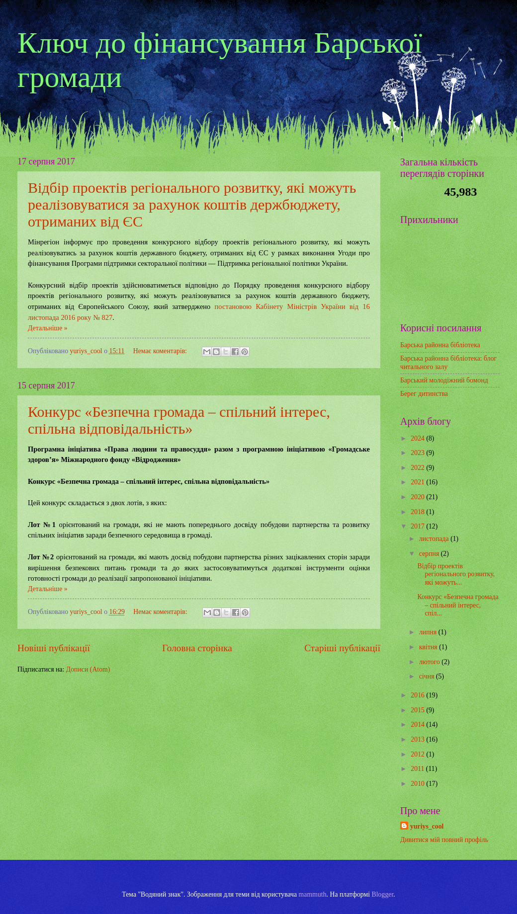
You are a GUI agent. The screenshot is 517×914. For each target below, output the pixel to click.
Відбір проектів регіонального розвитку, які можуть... (456, 574)
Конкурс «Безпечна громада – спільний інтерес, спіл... (457, 605)
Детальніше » (48, 328)
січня (427, 676)
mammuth (313, 894)
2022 (418, 467)
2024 (418, 438)
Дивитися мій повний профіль (444, 839)
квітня (429, 647)
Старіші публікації (342, 648)
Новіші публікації (53, 648)
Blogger (383, 894)
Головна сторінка (197, 648)
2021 (418, 482)
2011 (418, 768)
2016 (418, 695)
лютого (430, 662)
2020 (418, 497)
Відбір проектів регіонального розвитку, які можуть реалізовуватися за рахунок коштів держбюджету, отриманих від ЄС (192, 204)
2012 (418, 754)
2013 (418, 739)
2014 (418, 724)
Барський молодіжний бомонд (444, 380)
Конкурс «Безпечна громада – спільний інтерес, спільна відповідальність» (179, 420)
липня (428, 632)
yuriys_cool (426, 826)
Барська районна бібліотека (440, 345)
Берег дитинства (424, 393)
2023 (418, 453)
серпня (430, 553)
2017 (418, 526)
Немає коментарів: (161, 351)
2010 (418, 783)
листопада (434, 538)
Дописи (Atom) (88, 669)
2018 (418, 512)
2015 (418, 710)
